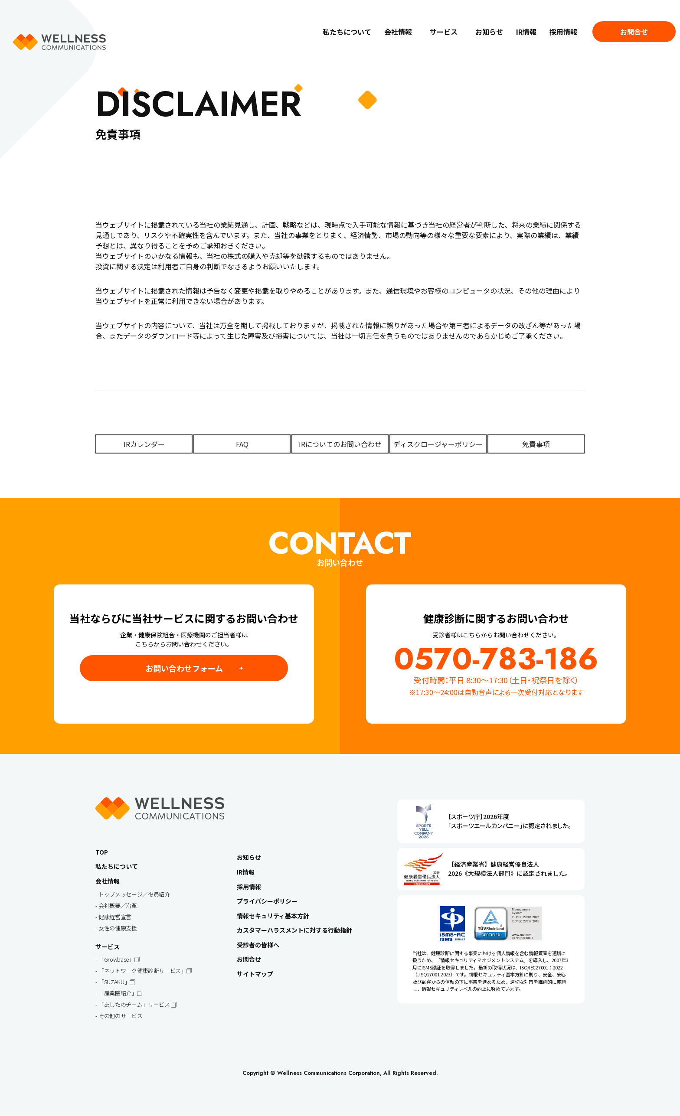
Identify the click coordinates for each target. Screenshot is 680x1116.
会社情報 (398, 31)
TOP (101, 852)
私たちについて (347, 31)
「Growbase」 (116, 959)
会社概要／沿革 (117, 905)
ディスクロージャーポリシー (438, 444)
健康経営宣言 (114, 917)
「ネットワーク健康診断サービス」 (142, 970)
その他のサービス (120, 1016)
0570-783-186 (496, 659)
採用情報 (563, 31)
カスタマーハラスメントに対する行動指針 (294, 930)
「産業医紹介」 (117, 993)
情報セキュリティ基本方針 (273, 915)
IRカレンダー (144, 444)
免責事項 (536, 444)
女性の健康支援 (117, 928)
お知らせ (489, 31)
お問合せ (634, 31)
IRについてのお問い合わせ (340, 444)
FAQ (242, 444)
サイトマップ (255, 973)
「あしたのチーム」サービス (134, 1004)
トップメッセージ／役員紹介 (134, 894)
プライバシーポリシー (267, 901)
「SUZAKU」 (114, 982)
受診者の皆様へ (258, 944)
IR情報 (526, 31)
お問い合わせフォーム (184, 668)
